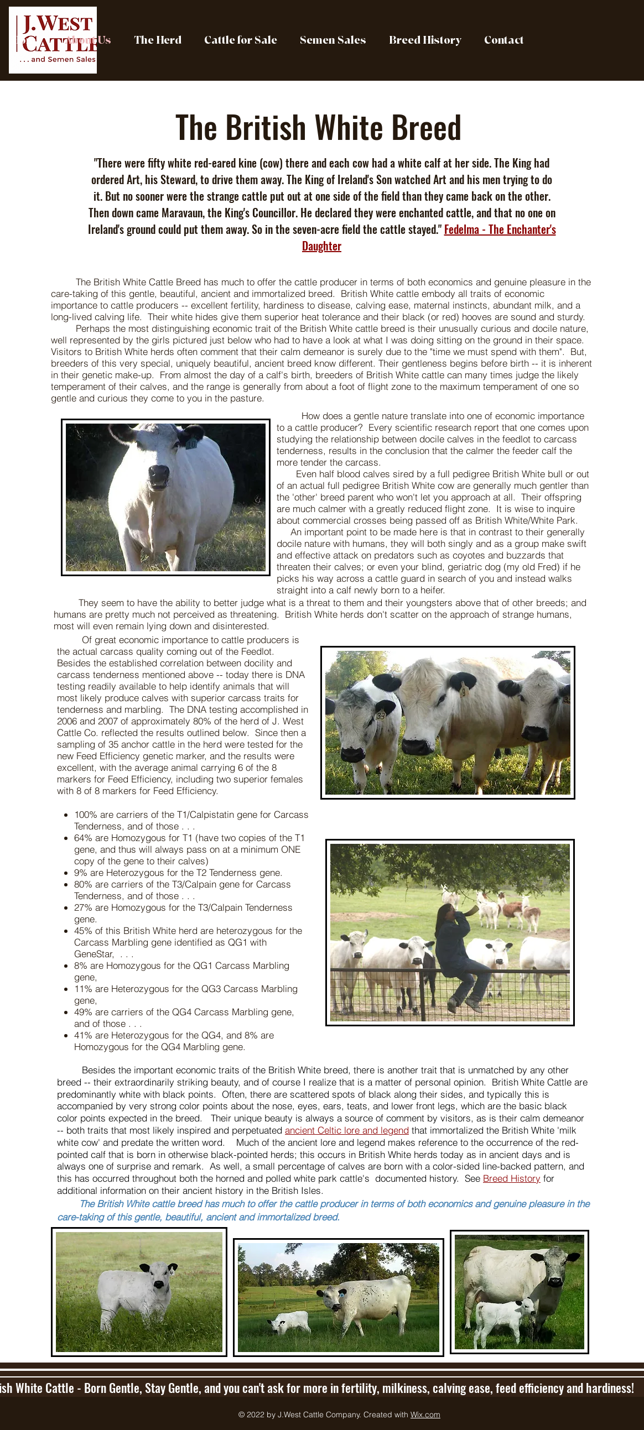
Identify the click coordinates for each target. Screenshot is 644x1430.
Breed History (512, 1178)
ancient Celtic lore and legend (347, 1130)
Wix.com (425, 1414)
